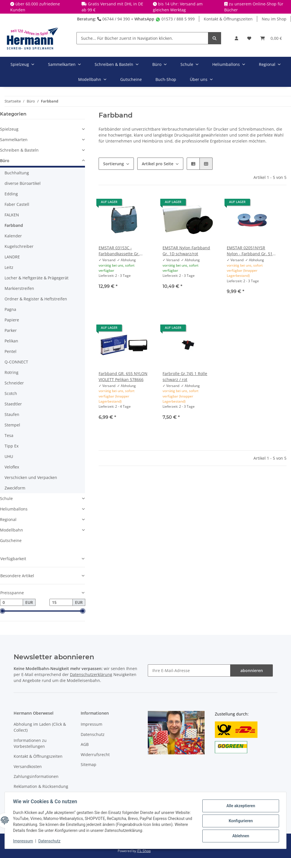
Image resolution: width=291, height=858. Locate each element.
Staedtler (13, 404)
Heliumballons (14, 509)
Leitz (9, 267)
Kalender (13, 235)
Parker (11, 330)
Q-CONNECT (16, 362)
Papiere (12, 320)
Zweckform (15, 488)
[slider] (2, 611)
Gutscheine (11, 540)
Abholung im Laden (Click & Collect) (40, 727)
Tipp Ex (11, 446)
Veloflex (12, 467)
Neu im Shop (274, 19)
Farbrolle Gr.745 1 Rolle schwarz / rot (185, 376)
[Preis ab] (11, 602)
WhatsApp (144, 19)
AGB (85, 744)
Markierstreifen (19, 288)
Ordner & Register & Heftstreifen (36, 299)
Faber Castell (17, 204)
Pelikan (11, 341)
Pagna (10, 309)
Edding (11, 193)
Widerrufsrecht (95, 754)
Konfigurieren (240, 821)
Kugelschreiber (19, 246)
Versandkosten (28, 766)
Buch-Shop (165, 79)
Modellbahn (11, 530)
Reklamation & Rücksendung (41, 786)
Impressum (91, 724)
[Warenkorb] (271, 38)
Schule (6, 498)
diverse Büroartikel (23, 183)
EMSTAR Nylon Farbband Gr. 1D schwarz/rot (186, 250)
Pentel (10, 351)
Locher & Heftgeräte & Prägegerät (36, 278)
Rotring (11, 372)
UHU (9, 456)
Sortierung (113, 163)
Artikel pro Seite (157, 163)
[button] (236, 38)
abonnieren (251, 670)
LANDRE (12, 257)
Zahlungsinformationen (36, 776)
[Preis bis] (60, 602)
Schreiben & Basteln (19, 150)
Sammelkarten (14, 139)
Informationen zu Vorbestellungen (30, 743)
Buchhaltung (17, 172)
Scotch (11, 393)
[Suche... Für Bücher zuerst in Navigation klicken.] (142, 38)
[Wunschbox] (249, 38)
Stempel (12, 425)
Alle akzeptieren (239, 806)
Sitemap (88, 764)
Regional (8, 519)
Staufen (12, 414)
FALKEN (12, 214)
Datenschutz (93, 734)
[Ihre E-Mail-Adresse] (189, 670)
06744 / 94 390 (113, 19)
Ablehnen (239, 835)
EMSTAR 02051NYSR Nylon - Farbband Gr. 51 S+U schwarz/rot (250, 251)
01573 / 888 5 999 (175, 19)
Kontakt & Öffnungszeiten (228, 19)
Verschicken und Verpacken (31, 477)
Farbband (14, 225)
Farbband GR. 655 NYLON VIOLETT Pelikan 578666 (123, 376)
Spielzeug (9, 129)
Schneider (14, 383)
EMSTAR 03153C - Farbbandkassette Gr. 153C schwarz (119, 251)
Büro (4, 160)
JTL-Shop (144, 850)
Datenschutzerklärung (91, 674)
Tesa (9, 435)
